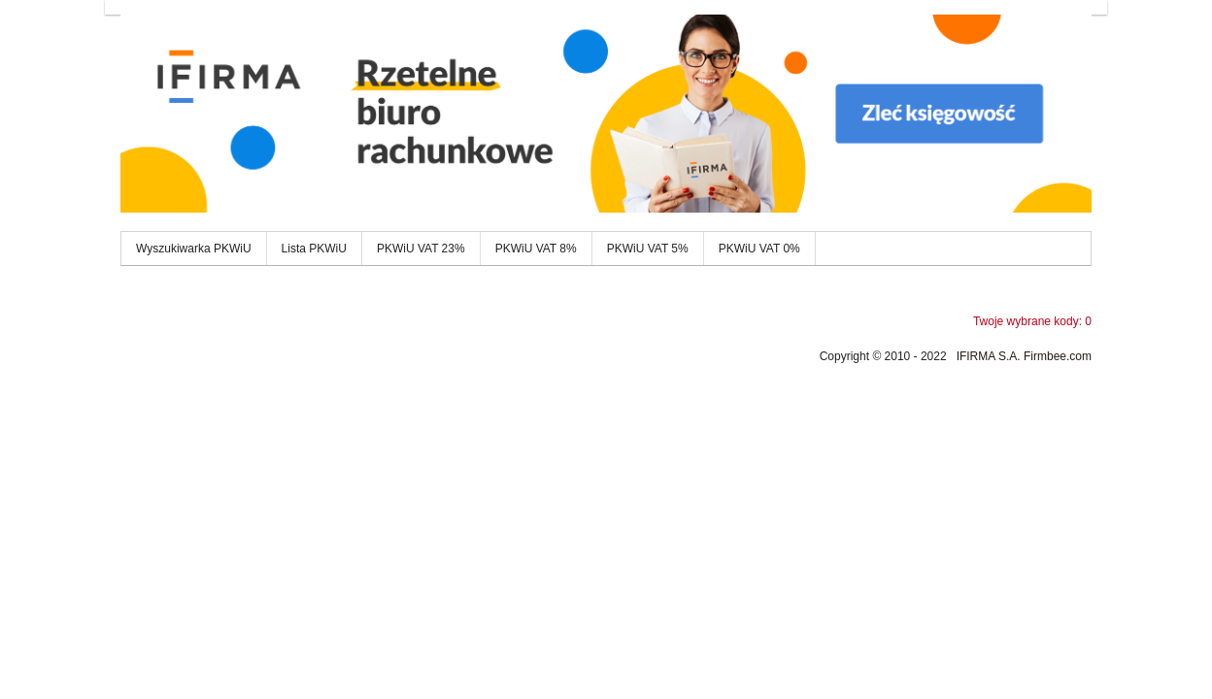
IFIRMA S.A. (989, 356)
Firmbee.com (1058, 356)
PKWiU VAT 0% (759, 248)
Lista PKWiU (314, 248)
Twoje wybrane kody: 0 (1032, 321)
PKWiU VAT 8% (536, 248)
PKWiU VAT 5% (648, 248)
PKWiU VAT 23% (421, 248)
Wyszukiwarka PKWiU (194, 248)
